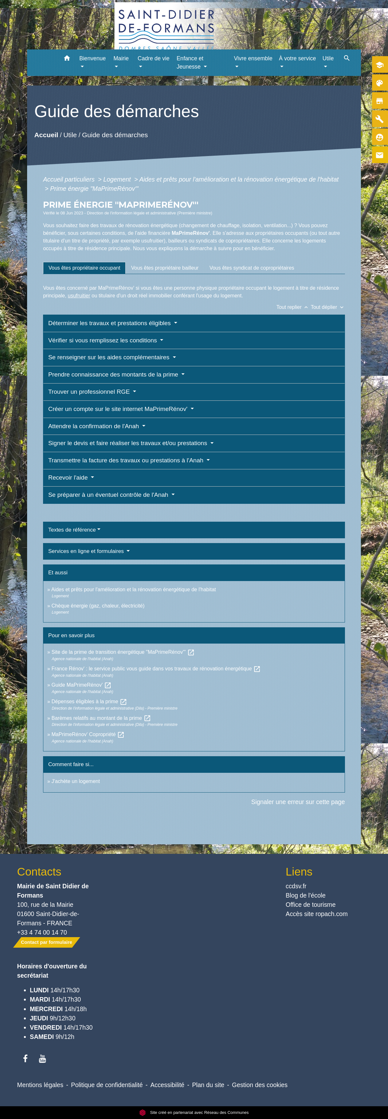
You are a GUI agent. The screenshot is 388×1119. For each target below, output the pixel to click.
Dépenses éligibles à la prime (89, 701)
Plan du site (208, 1084)
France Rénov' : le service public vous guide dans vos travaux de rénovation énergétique (156, 668)
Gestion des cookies (260, 1084)
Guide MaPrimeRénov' (82, 685)
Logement (118, 179)
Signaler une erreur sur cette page (298, 801)
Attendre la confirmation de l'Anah (94, 426)
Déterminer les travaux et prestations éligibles (110, 323)
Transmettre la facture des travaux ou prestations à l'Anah (126, 460)
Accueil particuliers (69, 179)
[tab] (84, 268)
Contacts (39, 871)
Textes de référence (72, 530)
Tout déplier (328, 307)
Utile (70, 134)
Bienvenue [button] (92, 58)
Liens (299, 871)
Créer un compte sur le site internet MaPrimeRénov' (118, 409)
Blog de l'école (306, 895)
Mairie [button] (121, 58)
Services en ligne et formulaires (86, 551)
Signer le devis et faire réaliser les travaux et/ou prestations (128, 443)
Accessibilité (167, 1084)
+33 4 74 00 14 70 (42, 932)
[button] (67, 59)
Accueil (46, 134)
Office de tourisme (311, 904)
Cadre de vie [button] (154, 58)
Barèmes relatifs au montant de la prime (101, 718)
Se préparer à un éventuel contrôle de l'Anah (109, 494)
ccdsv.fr (296, 886)
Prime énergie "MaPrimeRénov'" (95, 188)
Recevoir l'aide (68, 477)
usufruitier (79, 295)
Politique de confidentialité (107, 1084)
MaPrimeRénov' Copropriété (88, 734)
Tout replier (293, 307)
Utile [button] (328, 58)
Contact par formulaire (46, 942)
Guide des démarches (115, 134)
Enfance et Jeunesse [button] (190, 62)
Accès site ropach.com (317, 913)
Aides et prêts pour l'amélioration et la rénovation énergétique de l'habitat (239, 179)
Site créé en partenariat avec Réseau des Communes (194, 1112)
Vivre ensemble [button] (253, 58)
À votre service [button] (297, 58)
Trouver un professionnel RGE (89, 391)
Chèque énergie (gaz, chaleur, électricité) (98, 605)
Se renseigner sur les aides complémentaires (109, 357)
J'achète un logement (76, 781)
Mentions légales (40, 1084)
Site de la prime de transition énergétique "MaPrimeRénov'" (123, 652)
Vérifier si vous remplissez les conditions (103, 340)
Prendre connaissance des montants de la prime (114, 374)
